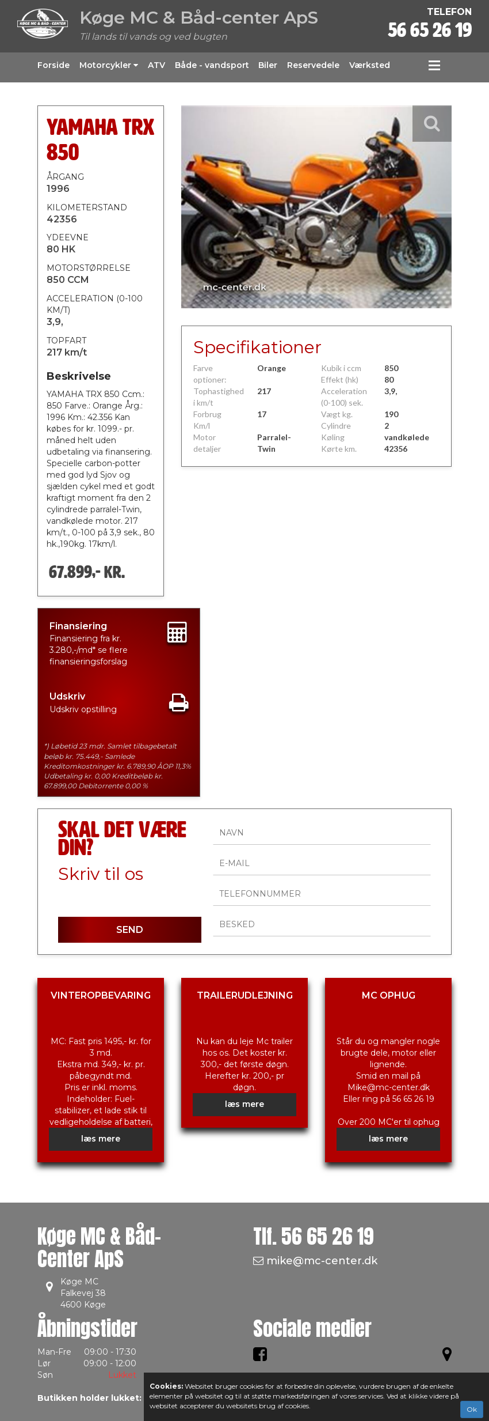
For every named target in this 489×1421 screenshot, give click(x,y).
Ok (472, 1409)
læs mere (100, 1138)
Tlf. (313, 1236)
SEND (129, 929)
